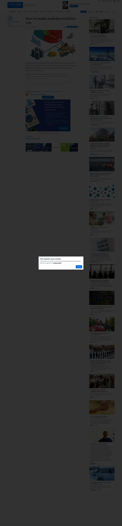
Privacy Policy (57, 263)
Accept (79, 267)
